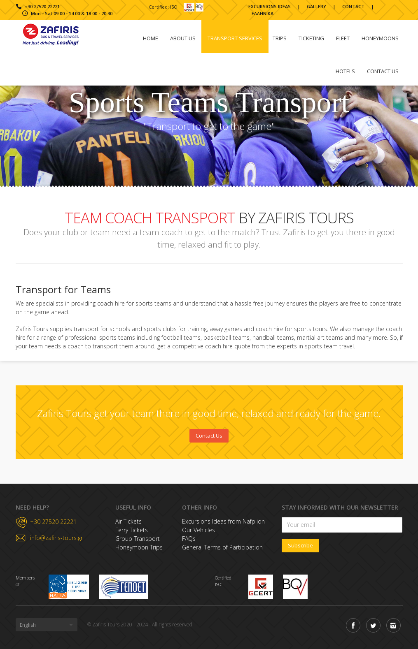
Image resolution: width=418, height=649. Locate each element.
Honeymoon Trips (139, 547)
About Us (183, 38)
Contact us (383, 71)
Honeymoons (380, 38)
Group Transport (137, 538)
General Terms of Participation (222, 547)
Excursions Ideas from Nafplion (223, 521)
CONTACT (353, 6)
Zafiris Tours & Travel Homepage (51, 34)
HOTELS (345, 71)
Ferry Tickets (131, 530)
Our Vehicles (198, 530)
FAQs (189, 538)
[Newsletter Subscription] (342, 525)
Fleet (343, 38)
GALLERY (316, 6)
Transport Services (235, 38)
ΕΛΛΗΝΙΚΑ (262, 13)
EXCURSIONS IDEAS (269, 6)
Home (150, 38)
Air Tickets (128, 521)
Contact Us (209, 435)
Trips (280, 38)
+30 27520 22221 (42, 6)
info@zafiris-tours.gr (56, 538)
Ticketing (311, 38)
